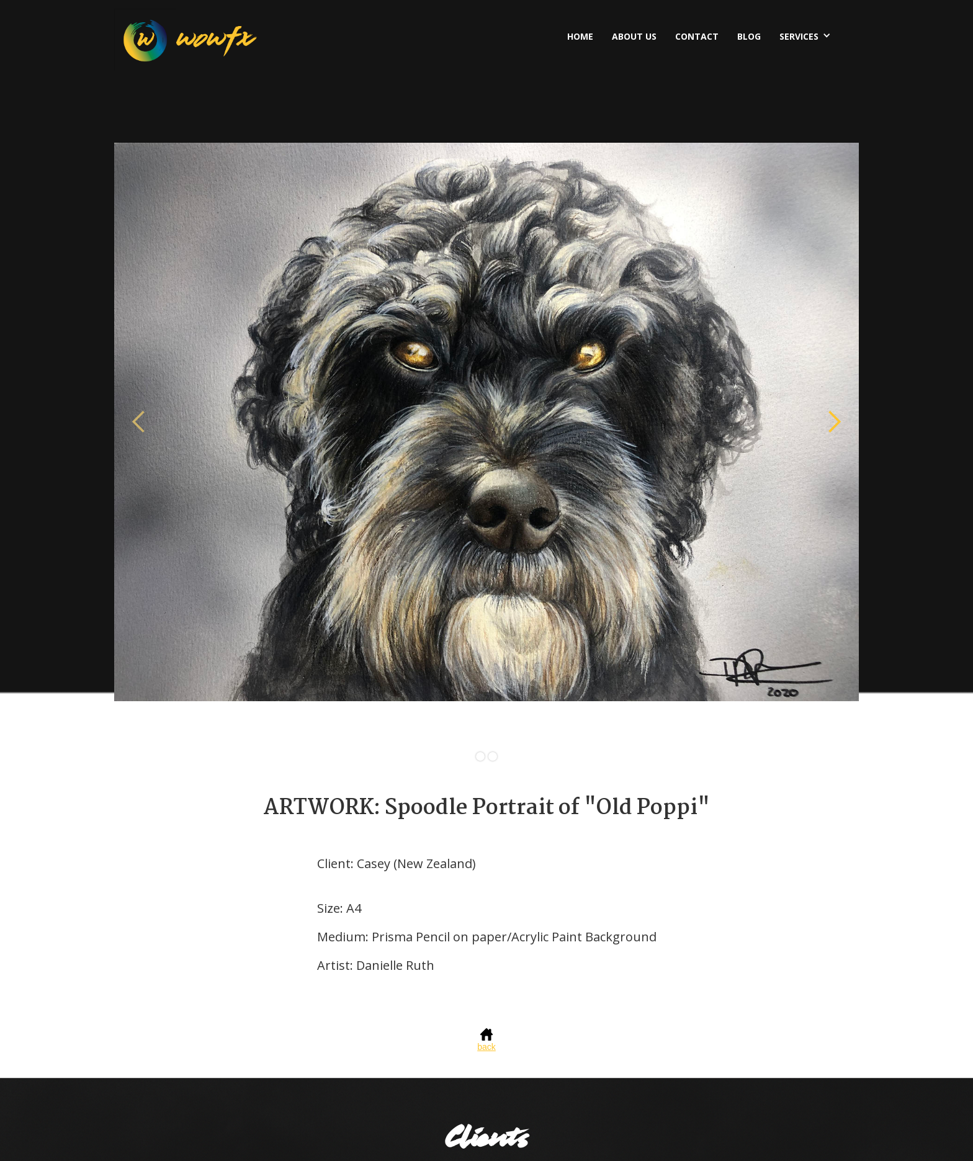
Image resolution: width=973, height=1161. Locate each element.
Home (580, 36)
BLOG (749, 36)
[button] (808, 35)
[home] (185, 40)
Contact (697, 36)
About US (634, 36)
